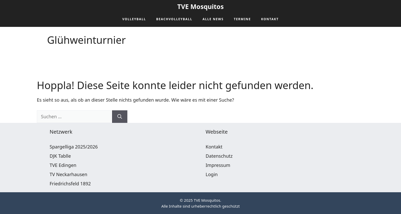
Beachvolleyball (174, 19)
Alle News (213, 19)
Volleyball (134, 19)
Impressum (218, 165)
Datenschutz (219, 156)
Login (212, 174)
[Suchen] (119, 116)
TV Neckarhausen (68, 174)
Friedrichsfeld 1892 (70, 183)
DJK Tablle (60, 156)
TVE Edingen (63, 165)
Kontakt (270, 19)
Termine (242, 19)
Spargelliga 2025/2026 (74, 147)
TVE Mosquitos (200, 6)
